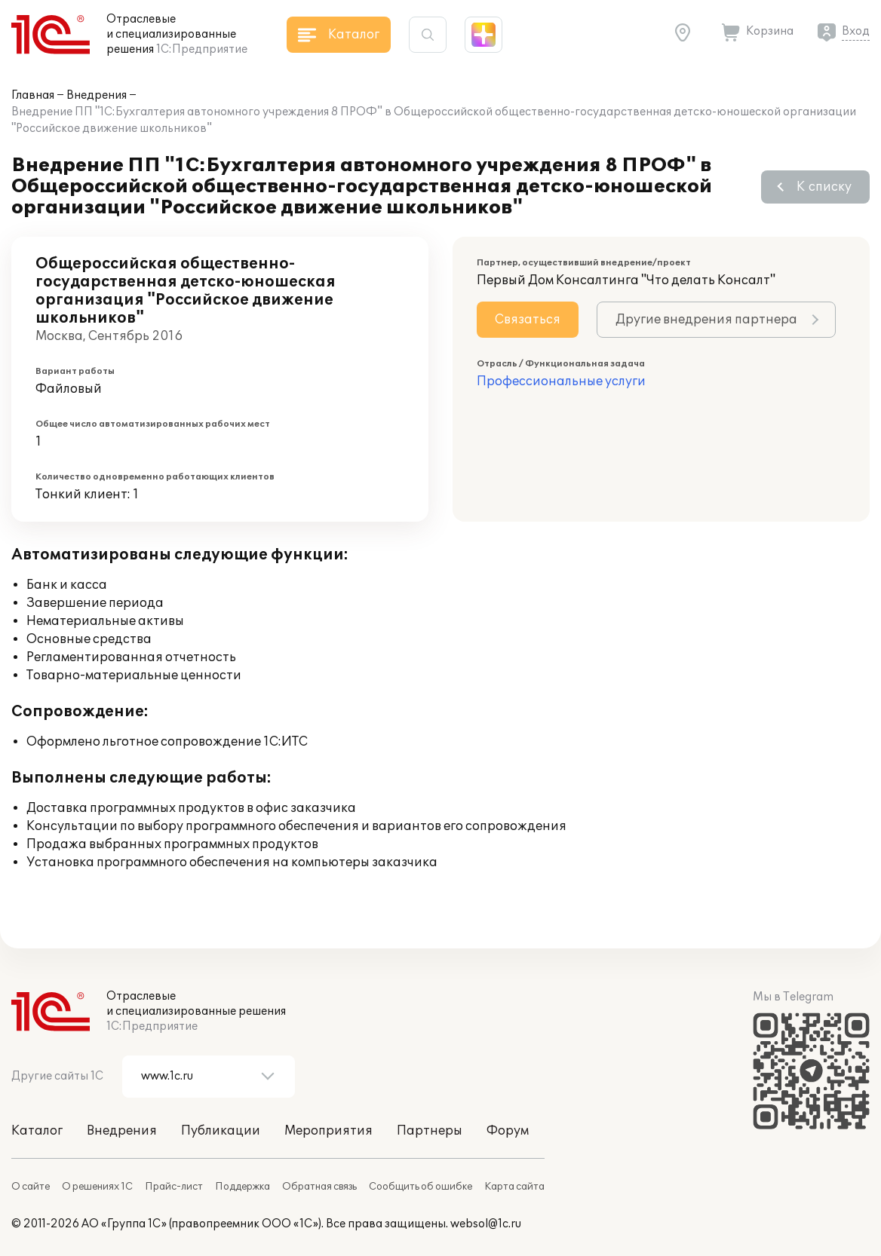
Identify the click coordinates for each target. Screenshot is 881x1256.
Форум (508, 1130)
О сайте (30, 1187)
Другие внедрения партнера (706, 319)
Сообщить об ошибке (420, 1187)
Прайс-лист (174, 1187)
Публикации (220, 1130)
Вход (856, 31)
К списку (824, 187)
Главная (32, 95)
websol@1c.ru (485, 1224)
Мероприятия (328, 1130)
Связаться (527, 319)
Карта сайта (514, 1187)
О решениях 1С (97, 1187)
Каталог (37, 1130)
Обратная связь (319, 1187)
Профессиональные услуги (561, 381)
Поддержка (242, 1187)
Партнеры (429, 1130)
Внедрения (96, 95)
